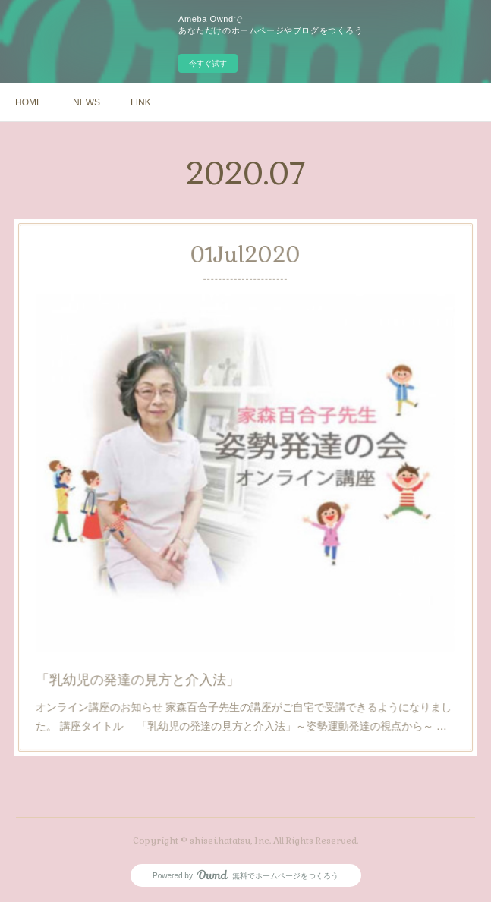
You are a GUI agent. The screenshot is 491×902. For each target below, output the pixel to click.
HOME (28, 102)
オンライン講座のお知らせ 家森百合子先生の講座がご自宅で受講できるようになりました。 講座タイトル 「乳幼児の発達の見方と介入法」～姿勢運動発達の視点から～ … (243, 673)
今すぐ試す (208, 63)
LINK (141, 102)
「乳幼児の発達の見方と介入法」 (158, 643)
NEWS (86, 102)
